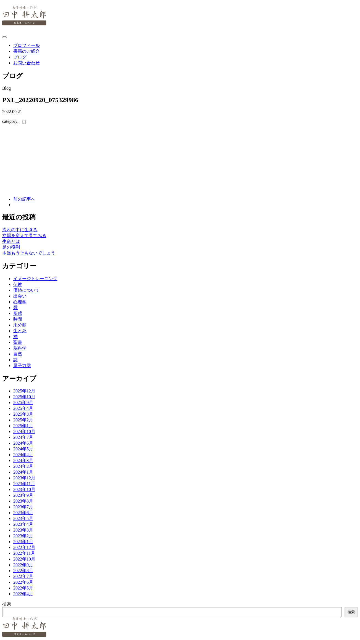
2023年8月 (23, 501)
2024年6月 (23, 443)
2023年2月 (23, 535)
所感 (17, 313)
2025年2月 (23, 420)
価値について (26, 290)
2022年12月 (24, 547)
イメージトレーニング (35, 278)
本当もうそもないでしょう (28, 253)
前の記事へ (24, 199)
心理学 (20, 301)
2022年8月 (23, 570)
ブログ (20, 57)
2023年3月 (23, 530)
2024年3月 (23, 460)
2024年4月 (23, 454)
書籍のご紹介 (26, 51)
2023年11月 (24, 483)
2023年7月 (23, 506)
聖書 (17, 342)
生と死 (20, 330)
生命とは (11, 241)
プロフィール (26, 45)
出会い (20, 296)
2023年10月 (24, 489)
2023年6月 (23, 512)
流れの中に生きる (20, 229)
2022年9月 (23, 564)
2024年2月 (23, 466)
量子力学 (22, 365)
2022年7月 (23, 576)
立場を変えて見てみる (24, 235)
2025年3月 (23, 414)
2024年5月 (23, 449)
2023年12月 (24, 478)
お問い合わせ (26, 62)
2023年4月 (23, 524)
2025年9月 (23, 402)
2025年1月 (23, 425)
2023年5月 (23, 518)
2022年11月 (24, 553)
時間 (17, 319)
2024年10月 (24, 431)
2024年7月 (23, 437)
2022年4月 (23, 593)
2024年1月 (23, 472)
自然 (17, 354)
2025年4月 (23, 408)
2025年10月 (24, 396)
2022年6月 (23, 582)
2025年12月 (24, 391)
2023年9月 (23, 495)
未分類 (20, 325)
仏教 (17, 284)
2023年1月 (23, 541)
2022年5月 (23, 588)
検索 (6, 604)
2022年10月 (24, 559)
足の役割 (11, 247)
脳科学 (20, 348)
